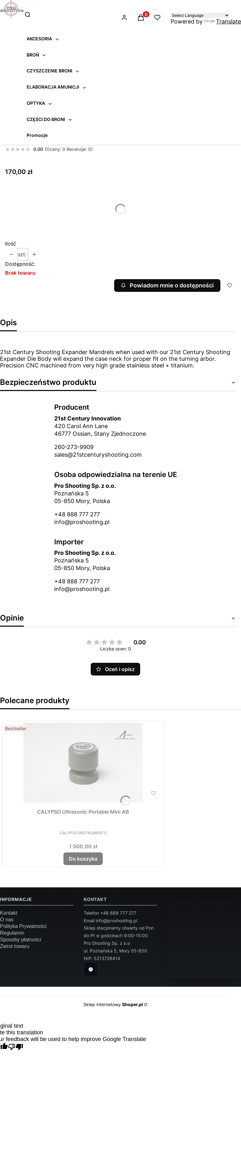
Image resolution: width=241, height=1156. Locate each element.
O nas (7, 919)
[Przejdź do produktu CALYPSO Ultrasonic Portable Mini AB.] (83, 762)
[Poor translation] (15, 1047)
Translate (222, 21)
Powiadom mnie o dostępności (167, 285)
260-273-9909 (74, 447)
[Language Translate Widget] (200, 15)
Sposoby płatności (20, 939)
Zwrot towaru (14, 946)
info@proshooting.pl (81, 522)
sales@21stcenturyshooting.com (98, 454)
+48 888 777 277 (77, 514)
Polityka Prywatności (23, 926)
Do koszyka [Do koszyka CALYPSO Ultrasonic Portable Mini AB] (83, 859)
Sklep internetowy (113, 1004)
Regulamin (12, 933)
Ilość (10, 243)
